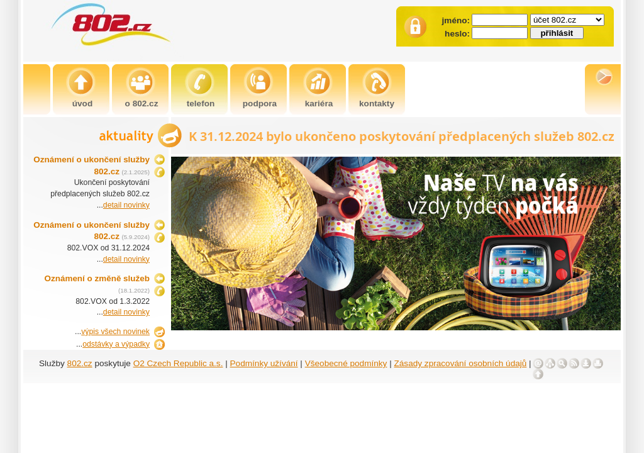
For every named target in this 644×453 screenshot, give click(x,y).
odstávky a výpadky (116, 344)
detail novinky (126, 205)
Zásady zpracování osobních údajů (460, 363)
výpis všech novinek (115, 331)
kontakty (376, 103)
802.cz (79, 363)
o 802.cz (141, 103)
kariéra (319, 103)
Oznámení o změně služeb (97, 278)
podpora (260, 103)
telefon (201, 103)
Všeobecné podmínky (346, 363)
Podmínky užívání (264, 363)
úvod (82, 103)
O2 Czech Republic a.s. (178, 363)
